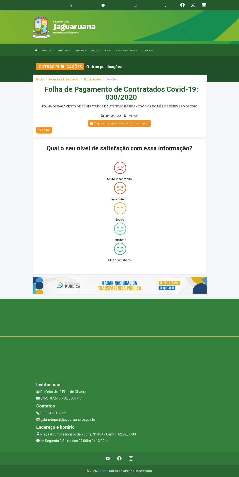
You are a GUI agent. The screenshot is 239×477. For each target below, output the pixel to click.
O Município (48, 50)
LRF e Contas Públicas (126, 50)
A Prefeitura (64, 50)
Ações (108, 50)
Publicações (147, 50)
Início (40, 79)
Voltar (44, 130)
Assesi (102, 471)
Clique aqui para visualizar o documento (119, 123)
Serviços (95, 50)
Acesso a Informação (64, 79)
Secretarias (80, 50)
